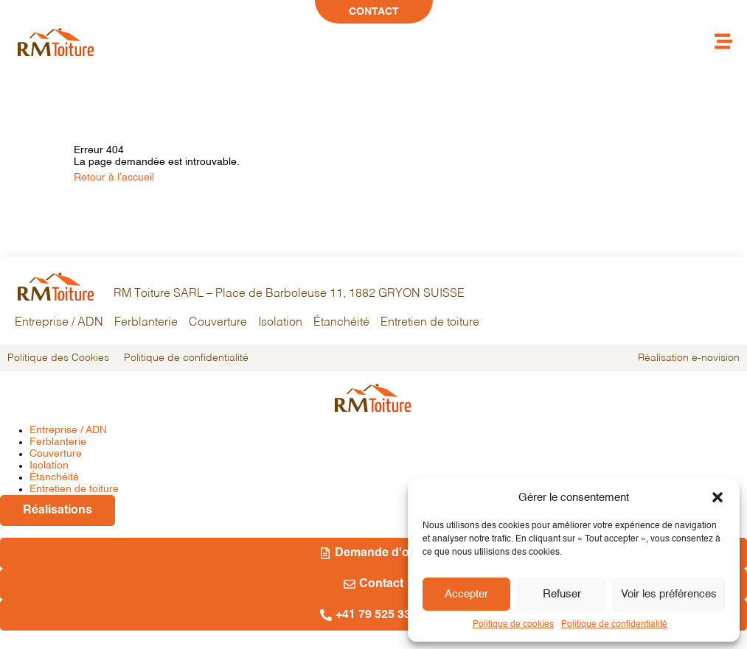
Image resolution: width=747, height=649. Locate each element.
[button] (717, 497)
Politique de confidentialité (614, 624)
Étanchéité (341, 323)
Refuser (562, 594)
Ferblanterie (146, 323)
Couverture (218, 323)
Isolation (280, 323)
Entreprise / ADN (59, 323)
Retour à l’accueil (114, 177)
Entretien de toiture (430, 323)
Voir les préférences (669, 594)
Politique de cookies (513, 624)
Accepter (466, 594)
